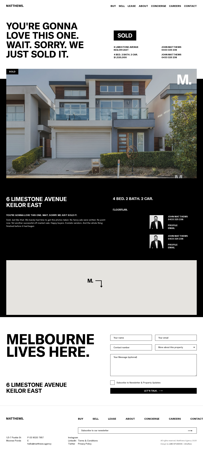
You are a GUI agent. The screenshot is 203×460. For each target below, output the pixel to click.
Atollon (188, 444)
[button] (101, 123)
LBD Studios (175, 444)
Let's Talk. (153, 390)
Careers (175, 6)
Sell (122, 6)
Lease (132, 6)
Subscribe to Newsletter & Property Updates (139, 382)
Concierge (158, 6)
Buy (113, 6)
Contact (190, 6)
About (143, 6)
